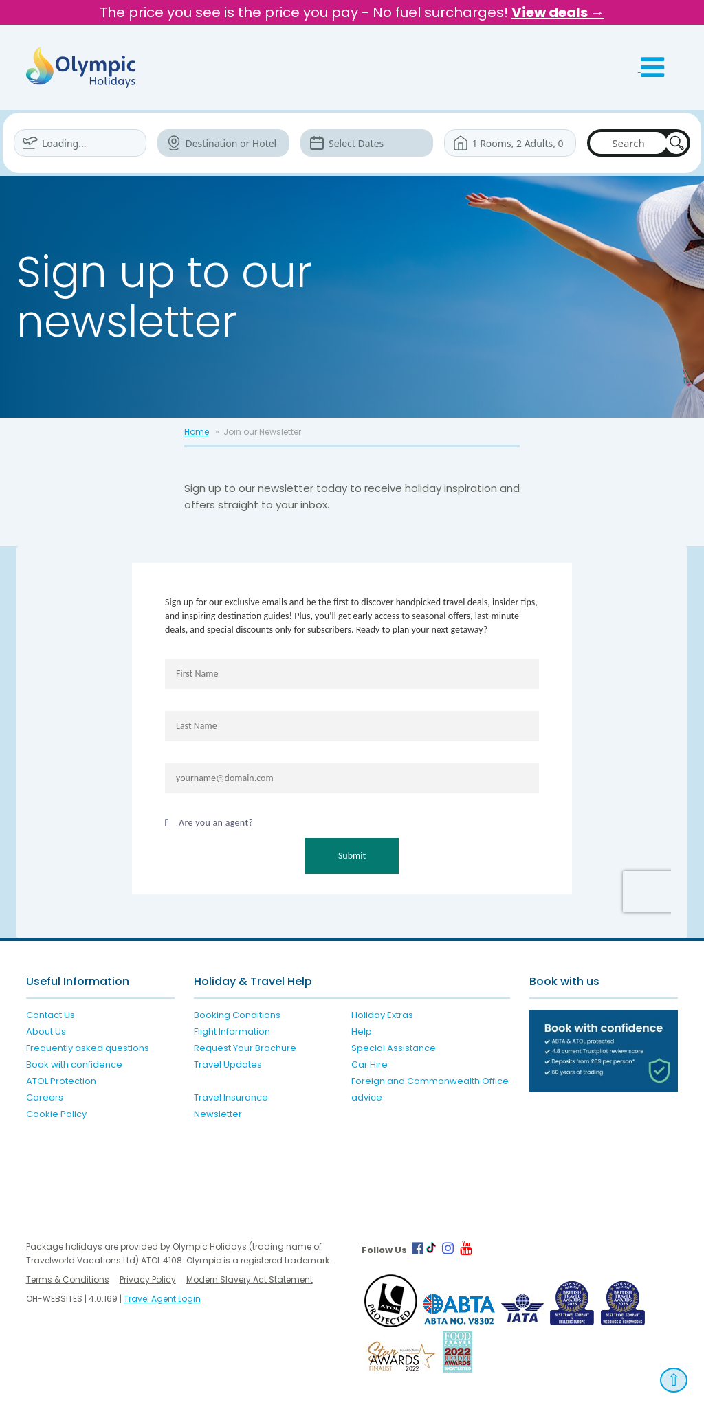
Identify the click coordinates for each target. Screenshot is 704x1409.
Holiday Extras (382, 1015)
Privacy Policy (148, 1279)
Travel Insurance (231, 1097)
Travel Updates (228, 1064)
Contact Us (50, 1015)
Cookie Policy (56, 1113)
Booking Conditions (237, 1015)
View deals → (558, 12)
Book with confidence (74, 1064)
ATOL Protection (61, 1080)
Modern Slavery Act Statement (249, 1279)
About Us (46, 1031)
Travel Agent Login (162, 1299)
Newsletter (218, 1113)
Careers (44, 1097)
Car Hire (369, 1064)
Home (196, 432)
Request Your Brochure (245, 1048)
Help (361, 1031)
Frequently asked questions (87, 1048)
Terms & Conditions (67, 1279)
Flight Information (232, 1031)
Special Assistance (393, 1048)
